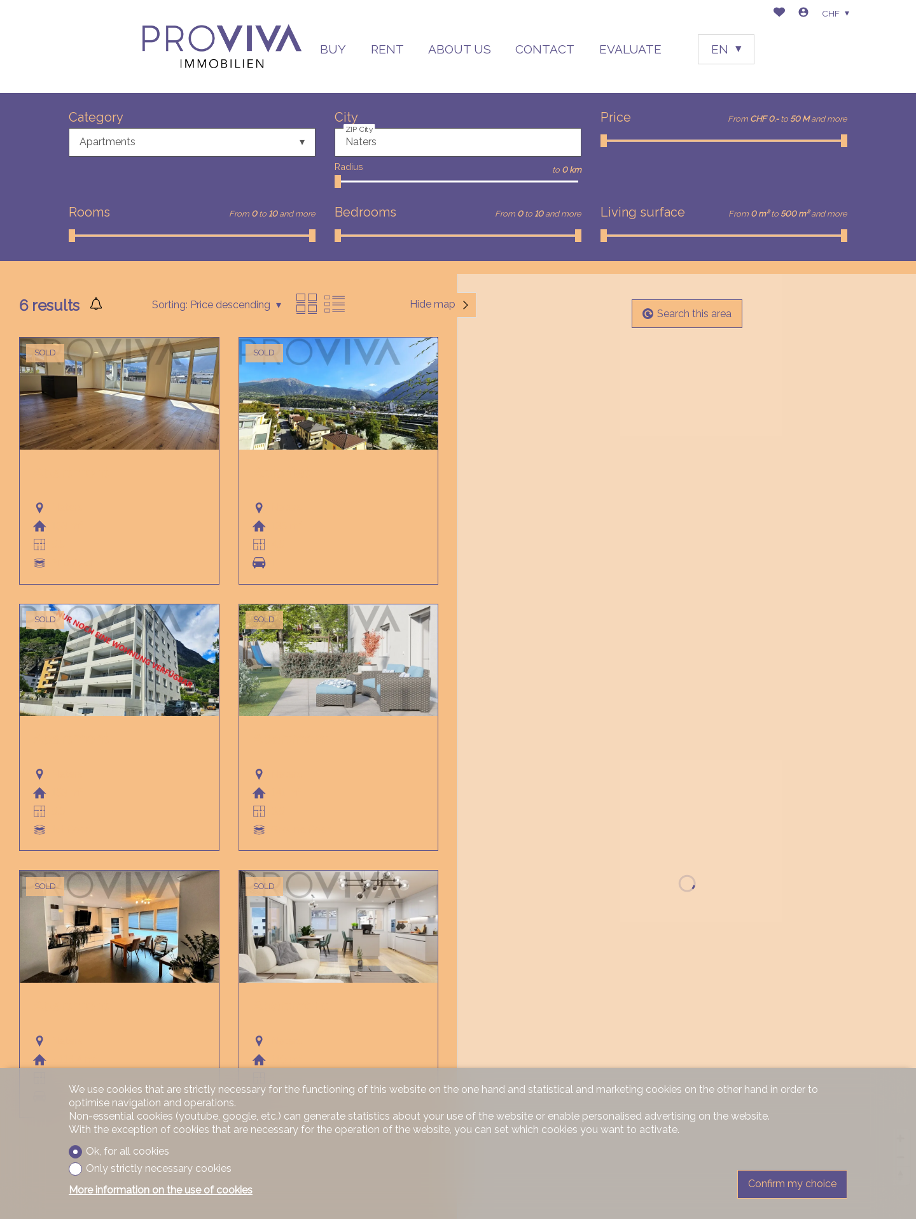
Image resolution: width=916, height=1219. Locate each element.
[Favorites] (779, 13)
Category (96, 117)
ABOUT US (459, 49)
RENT (387, 49)
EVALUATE (630, 49)
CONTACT (544, 49)
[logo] (222, 46)
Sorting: (170, 305)
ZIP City (359, 128)
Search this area (687, 314)
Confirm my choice (792, 1184)
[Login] (803, 13)
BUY (333, 49)
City (346, 117)
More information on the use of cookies (161, 1190)
